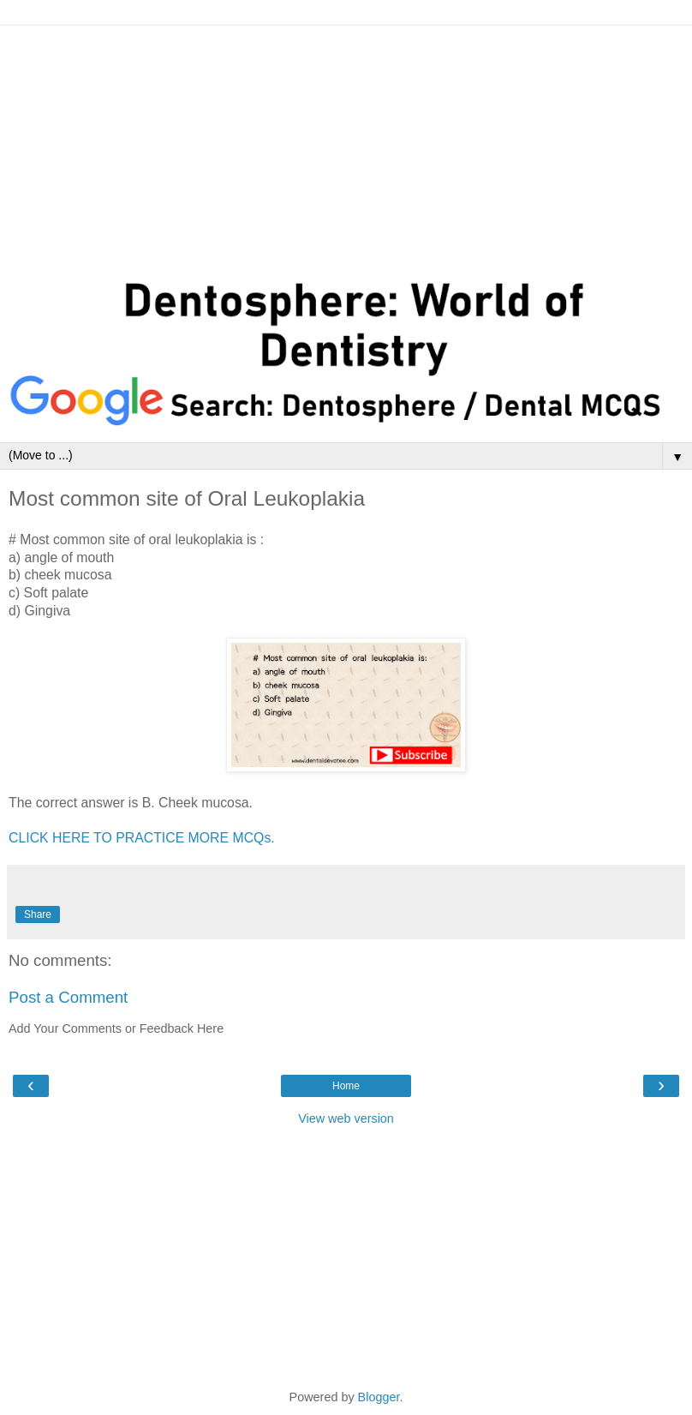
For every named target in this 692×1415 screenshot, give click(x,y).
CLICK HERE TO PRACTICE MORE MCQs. (142, 837)
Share (37, 914)
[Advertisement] (346, 146)
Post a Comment (68, 997)
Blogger (379, 1397)
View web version (346, 1118)
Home (346, 1086)
